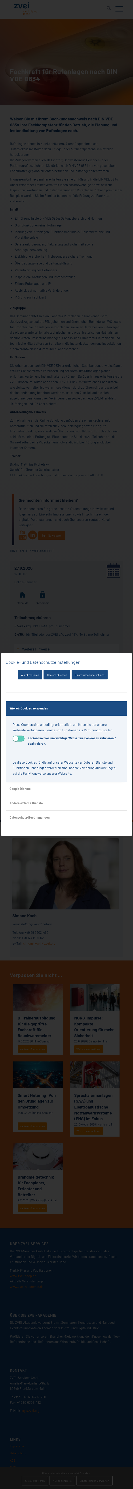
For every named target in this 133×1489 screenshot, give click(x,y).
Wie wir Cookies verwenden (29, 708)
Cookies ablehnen (57, 674)
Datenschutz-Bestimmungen (30, 817)
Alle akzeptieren (30, 674)
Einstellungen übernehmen (89, 674)
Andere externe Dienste (26, 803)
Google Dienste (20, 789)
